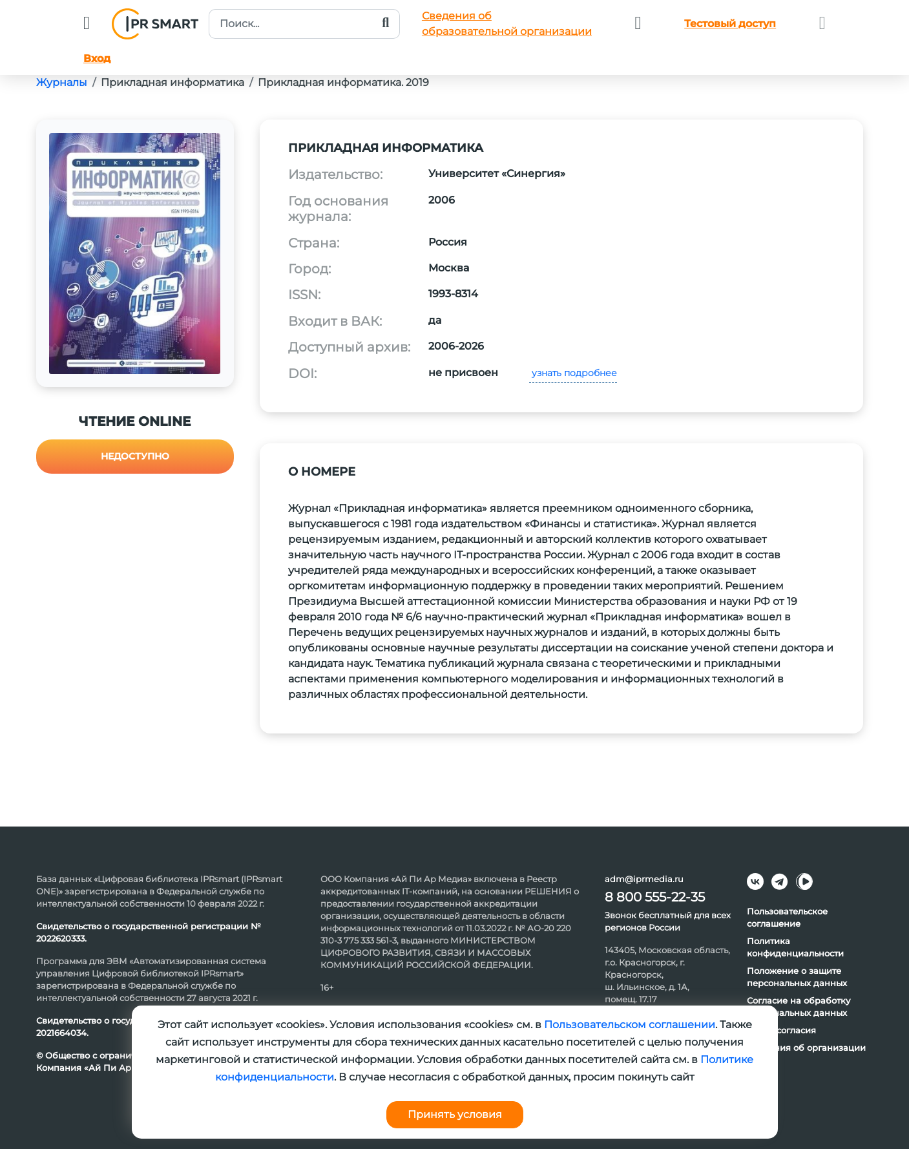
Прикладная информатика (172, 82)
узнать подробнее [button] (573, 373)
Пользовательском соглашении (629, 1024)
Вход (96, 58)
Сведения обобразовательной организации (507, 23)
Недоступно (135, 456)
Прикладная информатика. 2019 (343, 82)
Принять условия (455, 1114)
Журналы (61, 82)
